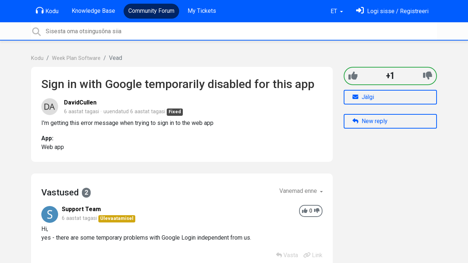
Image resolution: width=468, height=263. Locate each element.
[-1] (427, 75)
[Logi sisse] (392, 11)
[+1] (353, 75)
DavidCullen (80, 102)
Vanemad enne (298, 190)
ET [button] (335, 11)
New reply (370, 121)
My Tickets (202, 10)
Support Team (81, 209)
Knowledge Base (93, 10)
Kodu (47, 11)
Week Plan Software (76, 58)
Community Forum (151, 10)
